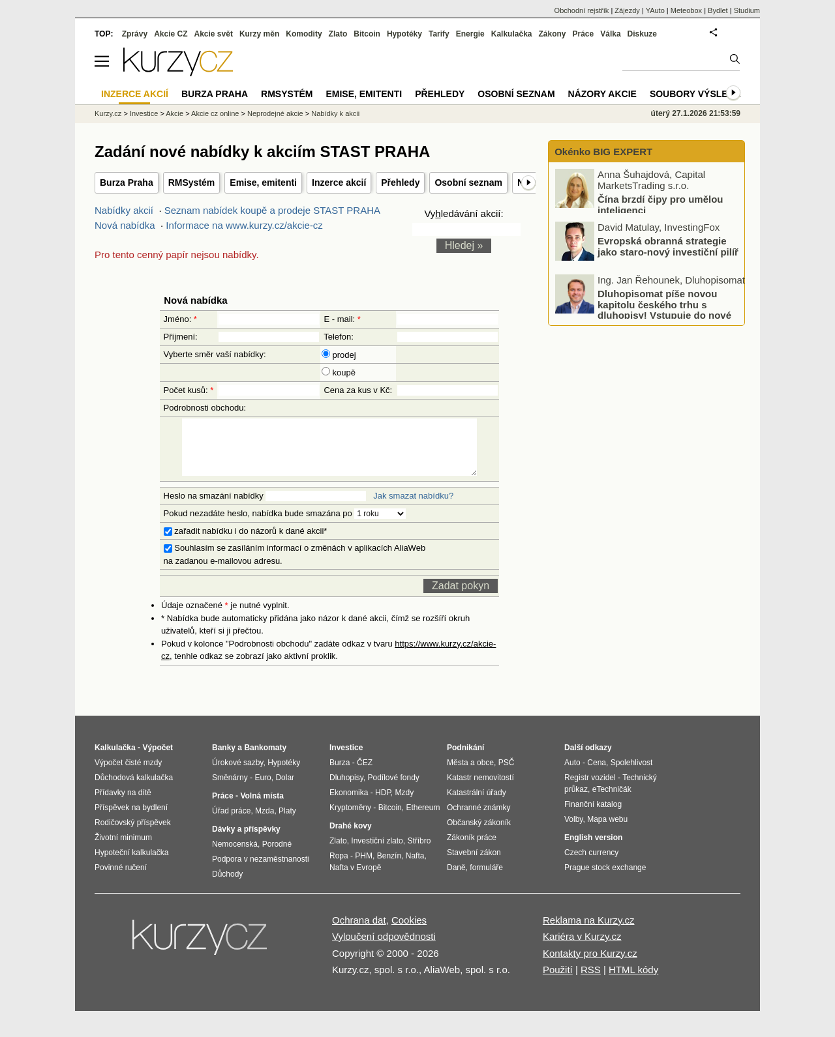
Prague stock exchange (605, 879)
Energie (470, 33)
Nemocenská (235, 855)
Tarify (439, 33)
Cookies (409, 931)
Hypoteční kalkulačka (131, 864)
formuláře (486, 879)
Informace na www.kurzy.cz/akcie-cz (244, 225)
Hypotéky (404, 33)
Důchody (227, 885)
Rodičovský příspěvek (133, 834)
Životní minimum (123, 849)
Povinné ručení (121, 879)
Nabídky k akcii (335, 113)
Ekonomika (348, 804)
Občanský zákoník (479, 834)
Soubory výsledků (699, 94)
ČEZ (364, 774)
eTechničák (611, 801)
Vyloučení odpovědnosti (384, 948)
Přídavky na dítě (123, 804)
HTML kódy (633, 981)
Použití (558, 981)
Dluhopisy (346, 789)
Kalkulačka (511, 33)
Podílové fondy (393, 789)
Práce (583, 33)
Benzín (389, 867)
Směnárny (230, 789)
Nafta (415, 867)
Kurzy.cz (108, 113)
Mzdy (404, 804)
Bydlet (718, 10)
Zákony (552, 33)
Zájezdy (627, 10)
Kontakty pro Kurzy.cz (590, 965)
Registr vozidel (590, 789)
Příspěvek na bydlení (131, 819)
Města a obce (470, 774)
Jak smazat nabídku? (413, 507)
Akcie (174, 113)
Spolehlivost (632, 774)
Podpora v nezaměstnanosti (260, 870)
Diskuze (642, 33)
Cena (596, 774)
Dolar (284, 789)
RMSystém (191, 182)
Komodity (304, 33)
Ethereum (423, 819)
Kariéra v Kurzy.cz (582, 948)
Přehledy (400, 182)
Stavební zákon (474, 864)
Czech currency (591, 864)
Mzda (264, 822)
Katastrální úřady (476, 804)
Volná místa (261, 807)
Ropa (338, 867)
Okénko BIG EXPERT (602, 151)
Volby (573, 831)
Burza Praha (126, 182)
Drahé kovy (350, 837)
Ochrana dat (359, 931)
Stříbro (419, 852)
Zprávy (134, 33)
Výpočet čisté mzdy (128, 774)
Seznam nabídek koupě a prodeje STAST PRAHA (272, 210)
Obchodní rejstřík (581, 10)
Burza (339, 774)
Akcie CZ (170, 33)
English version (593, 849)
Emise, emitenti (263, 182)
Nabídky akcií (124, 210)
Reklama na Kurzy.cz (589, 931)
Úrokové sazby (237, 774)
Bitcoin (367, 33)
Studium (747, 10)
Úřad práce (231, 822)
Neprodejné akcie (275, 113)
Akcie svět (213, 33)
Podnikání (465, 759)
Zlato (338, 33)
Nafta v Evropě (355, 879)
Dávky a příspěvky (246, 840)
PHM (363, 867)
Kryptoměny (350, 819)
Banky (223, 759)
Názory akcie (602, 94)
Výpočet (157, 759)
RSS (591, 981)
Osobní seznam (468, 182)
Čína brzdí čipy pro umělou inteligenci (660, 205)
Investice (144, 113)
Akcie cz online (215, 113)
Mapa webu (607, 831)
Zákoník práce (471, 849)
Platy (287, 822)
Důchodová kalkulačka (134, 789)
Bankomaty (265, 759)
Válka (610, 33)
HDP (383, 804)
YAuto (655, 10)
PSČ (506, 774)
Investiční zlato (376, 852)
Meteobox (686, 10)
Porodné (277, 855)
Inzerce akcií (339, 182)
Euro (262, 789)
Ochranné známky (478, 819)
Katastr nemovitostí (480, 789)
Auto (572, 774)
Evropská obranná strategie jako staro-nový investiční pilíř (668, 246)
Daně (456, 879)
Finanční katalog (593, 816)
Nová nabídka (125, 225)
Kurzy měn (259, 33)
